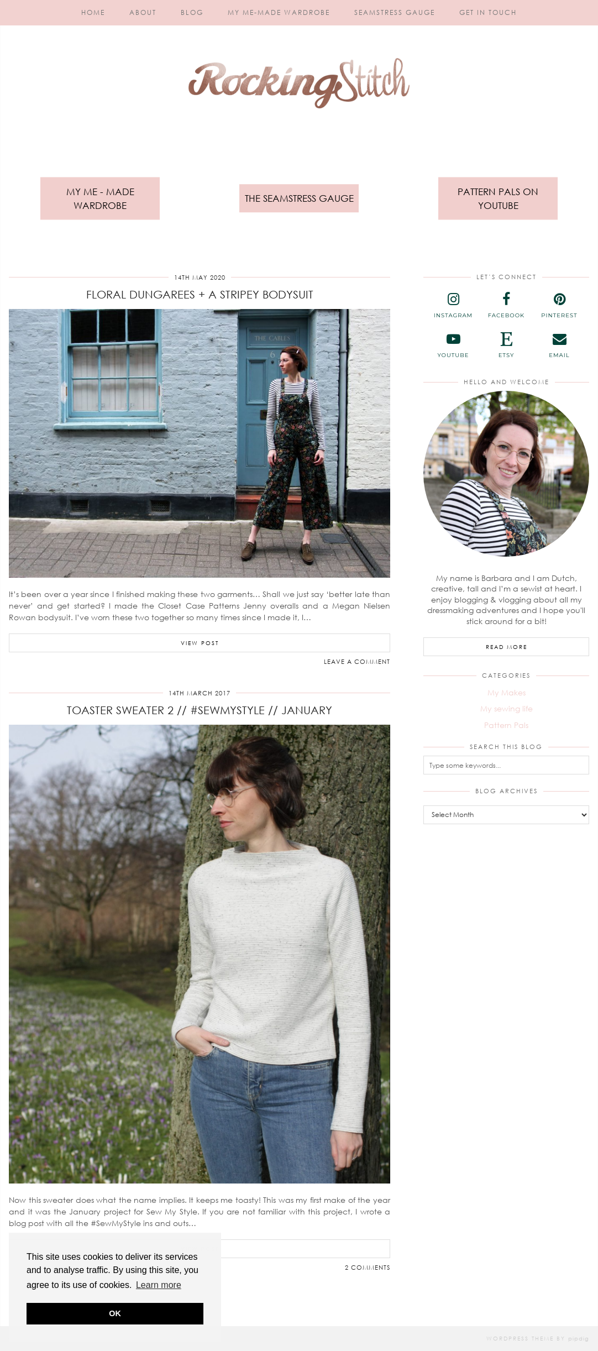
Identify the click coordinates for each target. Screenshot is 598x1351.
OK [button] (115, 1313)
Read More (506, 646)
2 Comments (367, 1267)
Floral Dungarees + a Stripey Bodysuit (199, 294)
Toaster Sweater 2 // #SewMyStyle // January (199, 709)
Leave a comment (357, 661)
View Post (200, 643)
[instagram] (453, 305)
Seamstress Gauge (394, 12)
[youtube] (453, 345)
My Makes (506, 692)
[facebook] (506, 305)
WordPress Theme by (537, 1338)
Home (93, 12)
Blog (192, 12)
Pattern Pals (506, 725)
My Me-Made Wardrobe (279, 12)
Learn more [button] (158, 1285)
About (142, 12)
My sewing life (506, 708)
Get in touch (488, 12)
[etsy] (506, 345)
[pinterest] (559, 305)
